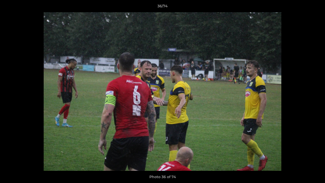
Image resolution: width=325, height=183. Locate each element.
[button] (316, 7)
